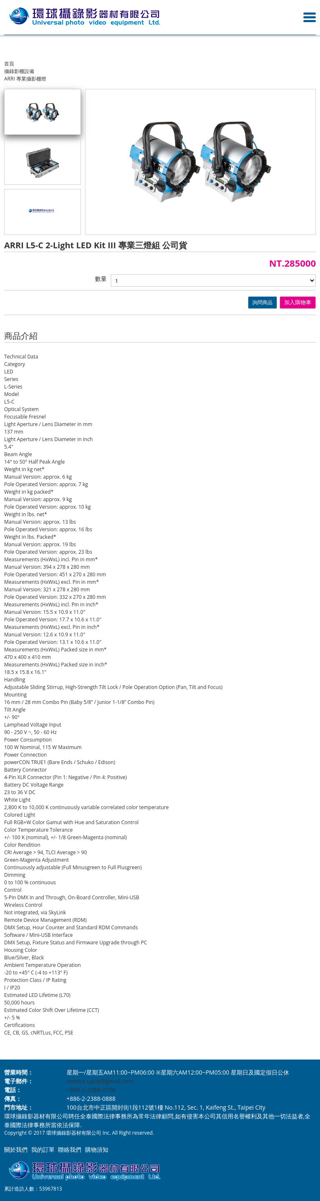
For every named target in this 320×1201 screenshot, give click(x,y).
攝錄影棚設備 (19, 71)
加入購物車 (297, 302)
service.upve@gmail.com (100, 1081)
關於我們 (16, 1149)
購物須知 (96, 1149)
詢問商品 (262, 302)
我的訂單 (43, 1149)
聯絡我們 (69, 1149)
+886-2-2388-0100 (91, 1090)
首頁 (9, 63)
